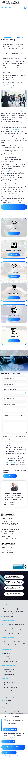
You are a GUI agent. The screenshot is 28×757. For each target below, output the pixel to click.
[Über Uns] (5, 694)
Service (9, 726)
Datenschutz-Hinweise (12, 462)
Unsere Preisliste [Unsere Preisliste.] (8, 700)
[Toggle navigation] (25, 8)
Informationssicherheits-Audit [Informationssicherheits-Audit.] (12, 633)
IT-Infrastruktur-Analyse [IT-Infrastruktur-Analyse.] (10, 687)
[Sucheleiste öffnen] (10, 8)
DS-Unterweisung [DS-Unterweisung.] (8, 616)
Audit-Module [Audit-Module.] (7, 672)
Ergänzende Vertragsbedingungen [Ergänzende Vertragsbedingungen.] (13, 711)
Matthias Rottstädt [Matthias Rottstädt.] (9, 698)
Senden (9, 476)
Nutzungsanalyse (11, 723)
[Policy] (4, 707)
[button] (14, 577)
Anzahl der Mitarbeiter (9, 389)
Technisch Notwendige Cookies (15, 720)
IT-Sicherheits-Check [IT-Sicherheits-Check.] (9, 682)
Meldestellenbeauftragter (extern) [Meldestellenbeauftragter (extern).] (13, 641)
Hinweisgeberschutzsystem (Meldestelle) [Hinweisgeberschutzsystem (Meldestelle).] (15, 644)
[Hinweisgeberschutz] (8, 637)
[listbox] (15, 392)
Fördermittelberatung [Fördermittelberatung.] (10, 659)
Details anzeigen (9, 729)
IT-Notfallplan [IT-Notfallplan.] (7, 685)
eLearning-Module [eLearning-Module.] (9, 674)
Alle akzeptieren (7, 741)
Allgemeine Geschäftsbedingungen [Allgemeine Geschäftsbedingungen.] (13, 713)
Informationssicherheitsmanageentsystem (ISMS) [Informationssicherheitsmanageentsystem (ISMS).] (15, 630)
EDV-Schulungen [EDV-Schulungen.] (8, 656)
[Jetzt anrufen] (2, 8)
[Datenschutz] (5, 605)
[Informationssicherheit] (9, 621)
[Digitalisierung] (6, 650)
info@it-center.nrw (10, 504)
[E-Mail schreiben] (6, 8)
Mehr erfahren (13, 233)
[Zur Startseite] (10, 2)
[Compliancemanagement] (9, 665)
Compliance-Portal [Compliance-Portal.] (9, 669)
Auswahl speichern (8, 753)
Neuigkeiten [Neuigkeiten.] (7, 703)
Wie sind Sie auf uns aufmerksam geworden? (15, 436)
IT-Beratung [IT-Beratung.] (7, 653)
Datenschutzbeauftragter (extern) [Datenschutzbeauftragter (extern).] (12, 609)
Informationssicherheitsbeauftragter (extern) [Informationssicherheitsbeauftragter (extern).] (14, 625)
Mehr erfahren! (13, 276)
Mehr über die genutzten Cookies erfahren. (13, 756)
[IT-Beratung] (5, 678)
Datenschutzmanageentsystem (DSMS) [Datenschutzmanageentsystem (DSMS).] (13, 611)
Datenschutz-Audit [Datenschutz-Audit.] (8, 614)
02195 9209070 (9, 502)
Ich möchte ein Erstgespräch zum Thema (14, 415)
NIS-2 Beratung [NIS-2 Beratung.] (8, 690)
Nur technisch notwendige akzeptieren (13, 747)
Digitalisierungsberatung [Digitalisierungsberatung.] (10, 661)
